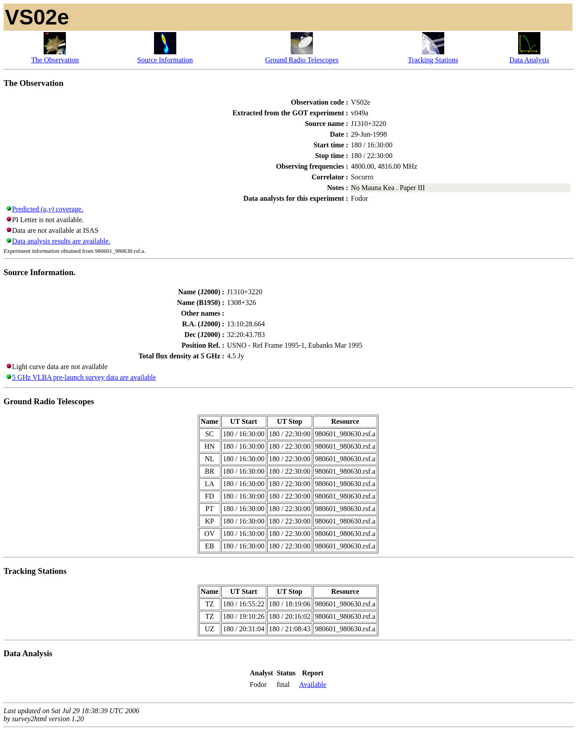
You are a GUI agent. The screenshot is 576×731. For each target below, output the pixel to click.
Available (312, 684)
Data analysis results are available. (61, 241)
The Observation (55, 60)
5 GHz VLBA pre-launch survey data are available (84, 377)
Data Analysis (529, 60)
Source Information (165, 60)
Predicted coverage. (47, 209)
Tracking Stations (433, 60)
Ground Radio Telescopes (302, 60)
